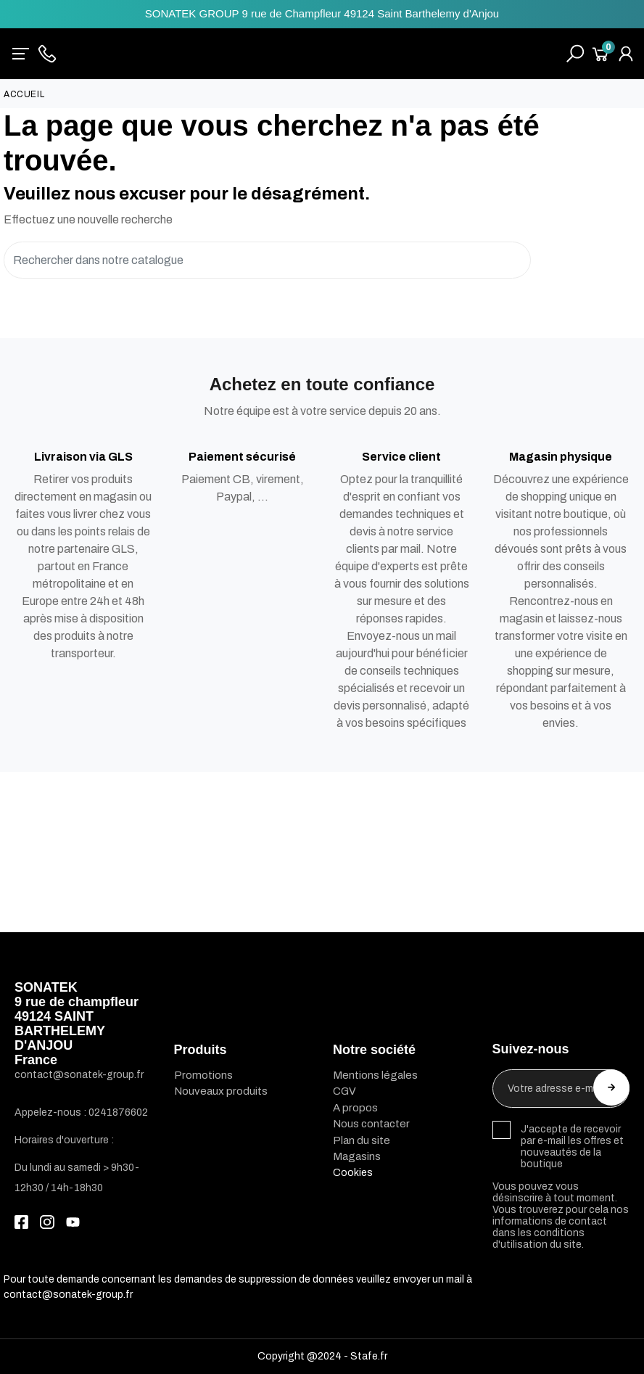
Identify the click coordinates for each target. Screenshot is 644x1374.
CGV (344, 1091)
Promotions (203, 1075)
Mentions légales (375, 1075)
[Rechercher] (267, 260)
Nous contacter (371, 1124)
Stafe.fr (368, 1356)
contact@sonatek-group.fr (68, 1294)
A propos (355, 1108)
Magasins (357, 1156)
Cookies (353, 1172)
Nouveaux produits (221, 1091)
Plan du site (361, 1140)
